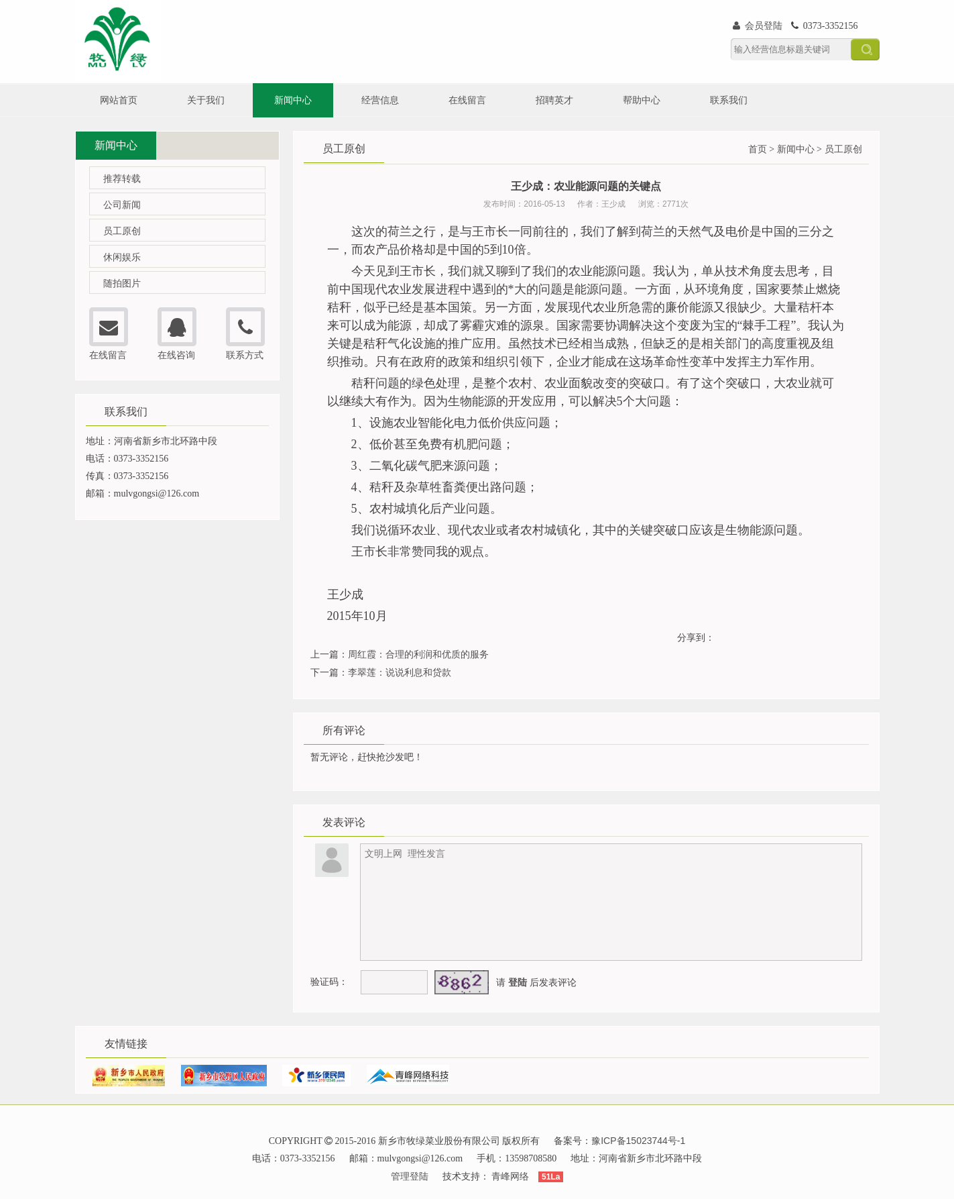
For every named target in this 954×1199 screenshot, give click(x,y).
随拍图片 (122, 283)
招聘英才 (554, 100)
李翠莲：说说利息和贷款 (399, 672)
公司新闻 (122, 204)
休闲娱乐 (122, 257)
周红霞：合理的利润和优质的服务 (418, 654)
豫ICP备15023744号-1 (638, 1140)
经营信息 (380, 100)
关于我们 (206, 100)
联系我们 (729, 100)
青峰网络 (510, 1176)
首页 (757, 149)
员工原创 (122, 230)
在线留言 (467, 100)
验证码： (329, 982)
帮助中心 (641, 100)
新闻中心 (293, 100)
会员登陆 (758, 25)
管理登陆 (409, 1176)
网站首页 (118, 100)
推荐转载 (122, 178)
